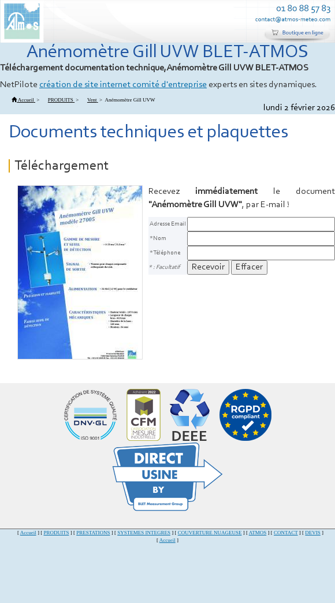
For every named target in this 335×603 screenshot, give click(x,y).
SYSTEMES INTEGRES (143, 532)
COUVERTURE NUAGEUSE (210, 532)
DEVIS (313, 532)
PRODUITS (56, 532)
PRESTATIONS (93, 532)
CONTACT (286, 532)
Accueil (28, 532)
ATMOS (258, 532)
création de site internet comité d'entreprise (123, 84)
